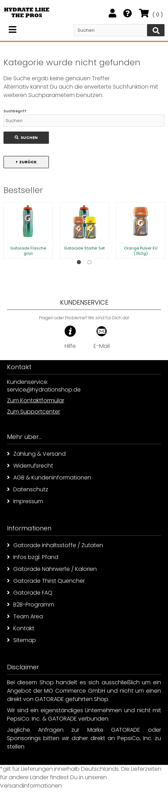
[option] (28, 230)
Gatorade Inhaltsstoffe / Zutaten (55, 545)
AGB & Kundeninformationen (49, 478)
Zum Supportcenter (33, 412)
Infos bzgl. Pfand (32, 557)
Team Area (25, 616)
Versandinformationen (31, 786)
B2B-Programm (30, 605)
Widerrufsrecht (30, 466)
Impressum (25, 501)
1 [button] (78, 262)
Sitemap (21, 640)
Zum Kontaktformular (35, 400)
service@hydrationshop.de (44, 390)
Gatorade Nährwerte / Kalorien (52, 569)
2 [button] (89, 262)
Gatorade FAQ (29, 593)
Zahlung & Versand (36, 454)
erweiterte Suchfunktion (116, 87)
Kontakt (20, 628)
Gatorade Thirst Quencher (46, 581)
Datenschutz (27, 489)
